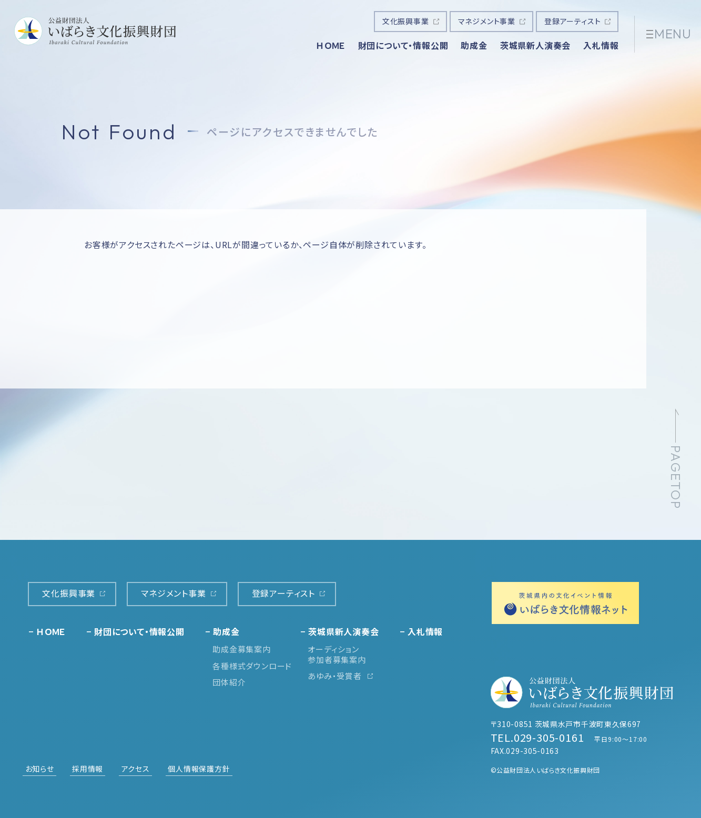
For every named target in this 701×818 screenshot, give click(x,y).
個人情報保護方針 (199, 768)
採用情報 (87, 768)
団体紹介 (229, 682)
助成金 (474, 45)
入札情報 (600, 45)
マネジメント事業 (486, 21)
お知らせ (39, 768)
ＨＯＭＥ (330, 45)
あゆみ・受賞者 (335, 675)
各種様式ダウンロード (252, 665)
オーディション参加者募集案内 (337, 654)
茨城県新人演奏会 (535, 45)
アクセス (135, 768)
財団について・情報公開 (403, 45)
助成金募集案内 (241, 649)
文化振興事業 (405, 21)
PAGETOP (676, 477)
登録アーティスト (572, 21)
